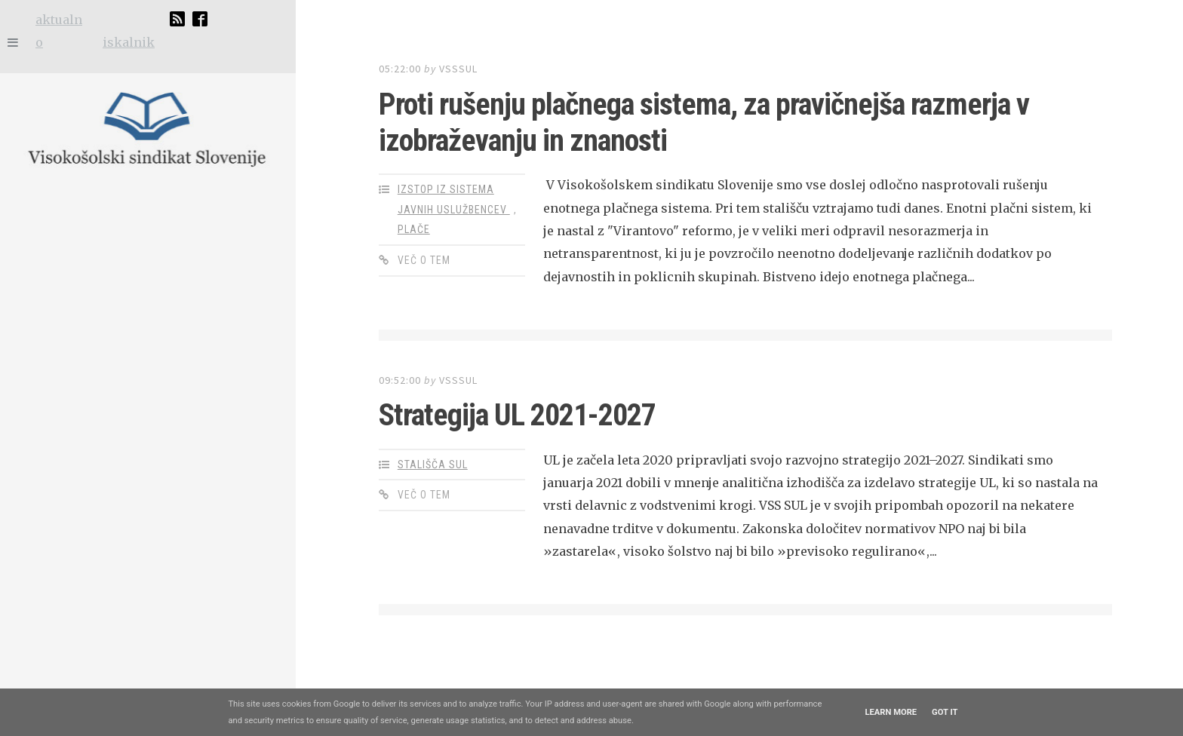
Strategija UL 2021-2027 (517, 415)
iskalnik (129, 42)
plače (414, 229)
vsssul (458, 68)
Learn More (891, 712)
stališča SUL (433, 464)
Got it (944, 712)
